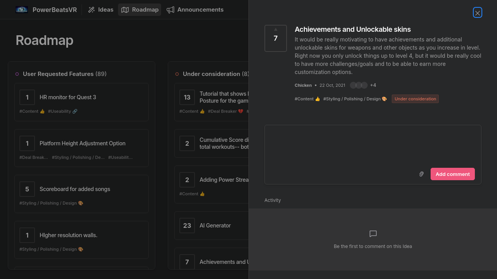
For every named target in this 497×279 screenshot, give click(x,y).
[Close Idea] (477, 12)
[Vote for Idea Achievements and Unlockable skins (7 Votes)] (275, 38)
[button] (363, 85)
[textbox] (372, 145)
